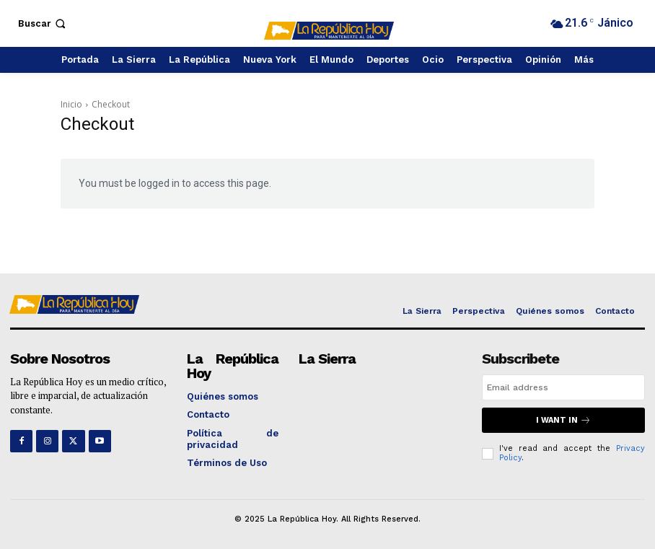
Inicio (71, 104)
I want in (563, 420)
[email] (563, 387)
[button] (43, 23)
